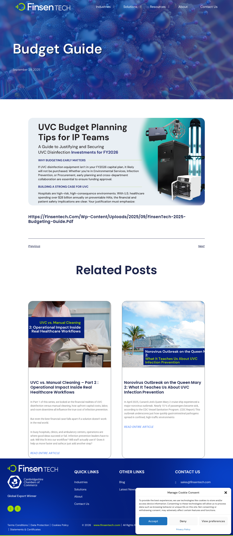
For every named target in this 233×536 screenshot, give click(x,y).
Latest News (127, 489)
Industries (103, 7)
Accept (153, 521)
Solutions (130, 7)
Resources (158, 7)
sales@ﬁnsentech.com (196, 482)
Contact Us (209, 7)
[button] (226, 492)
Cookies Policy (60, 525)
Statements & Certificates (25, 529)
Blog (122, 482)
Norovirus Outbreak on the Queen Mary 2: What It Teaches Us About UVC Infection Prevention (159, 387)
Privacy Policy (183, 529)
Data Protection (40, 525)
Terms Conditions (17, 525)
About (183, 7)
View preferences (213, 521)
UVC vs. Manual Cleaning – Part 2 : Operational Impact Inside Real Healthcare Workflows (66, 387)
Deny (183, 521)
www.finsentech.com (107, 525)
